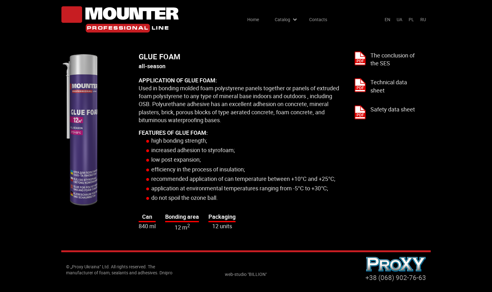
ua (399, 19)
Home (253, 19)
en (387, 19)
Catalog (282, 19)
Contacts (318, 19)
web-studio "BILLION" (246, 274)
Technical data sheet (388, 86)
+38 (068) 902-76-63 (395, 277)
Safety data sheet (392, 109)
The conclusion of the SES (392, 59)
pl (411, 19)
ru (423, 19)
